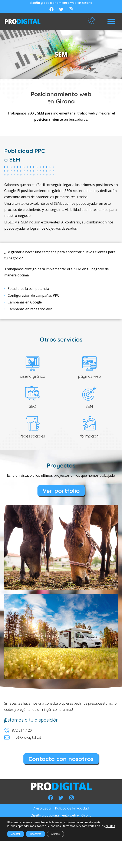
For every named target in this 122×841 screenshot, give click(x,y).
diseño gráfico (32, 376)
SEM (89, 406)
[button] (111, 21)
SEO (32, 406)
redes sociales (32, 436)
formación (89, 436)
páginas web (89, 376)
